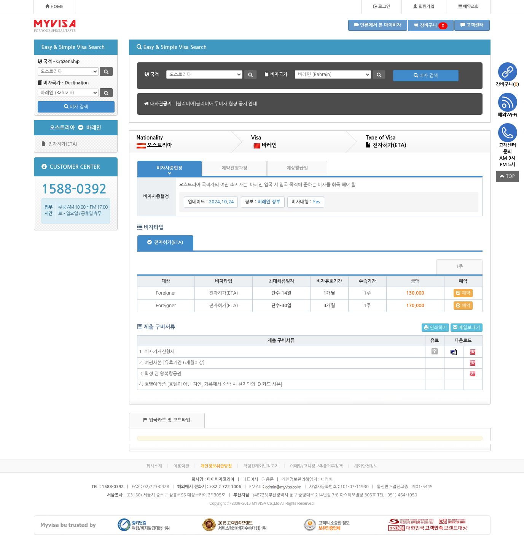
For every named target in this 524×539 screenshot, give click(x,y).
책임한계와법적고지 (261, 466)
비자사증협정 (170, 168)
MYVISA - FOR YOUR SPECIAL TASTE (55, 26)
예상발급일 (297, 168)
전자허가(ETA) (59, 143)
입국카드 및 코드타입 (166, 419)
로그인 (381, 6)
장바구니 (431, 25)
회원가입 (423, 6)
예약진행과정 (234, 168)
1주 (459, 266)
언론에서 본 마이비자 (377, 24)
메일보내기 (466, 327)
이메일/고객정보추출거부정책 (316, 466)
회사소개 (154, 466)
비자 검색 (76, 106)
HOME (54, 6)
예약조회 (468, 6)
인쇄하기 (435, 327)
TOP (507, 176)
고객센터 (471, 24)
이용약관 (181, 466)
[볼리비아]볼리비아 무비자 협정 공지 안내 (216, 103)
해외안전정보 (366, 466)
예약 (463, 292)
